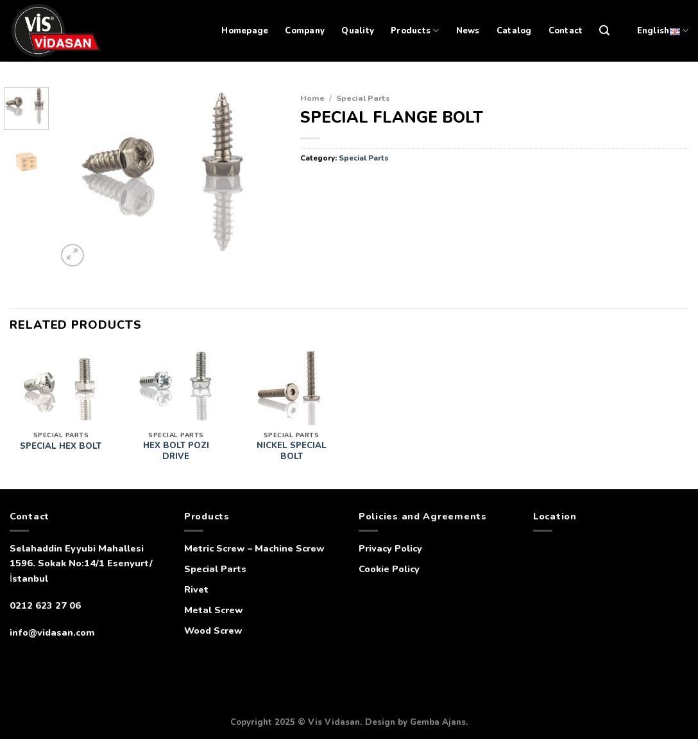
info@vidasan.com (52, 632)
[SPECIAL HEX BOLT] (61, 386)
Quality (357, 31)
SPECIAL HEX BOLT (60, 446)
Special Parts (363, 97)
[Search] (604, 30)
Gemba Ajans (438, 722)
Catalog (514, 31)
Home (312, 97)
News (468, 31)
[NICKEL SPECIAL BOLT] (291, 386)
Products (415, 30)
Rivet (196, 589)
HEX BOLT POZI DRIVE (176, 451)
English (662, 30)
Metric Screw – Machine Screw (254, 548)
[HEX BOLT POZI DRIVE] (175, 386)
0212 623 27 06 (45, 605)
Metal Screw (213, 610)
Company (305, 31)
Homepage (244, 31)
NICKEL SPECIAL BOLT (292, 451)
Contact (566, 31)
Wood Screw (213, 630)
